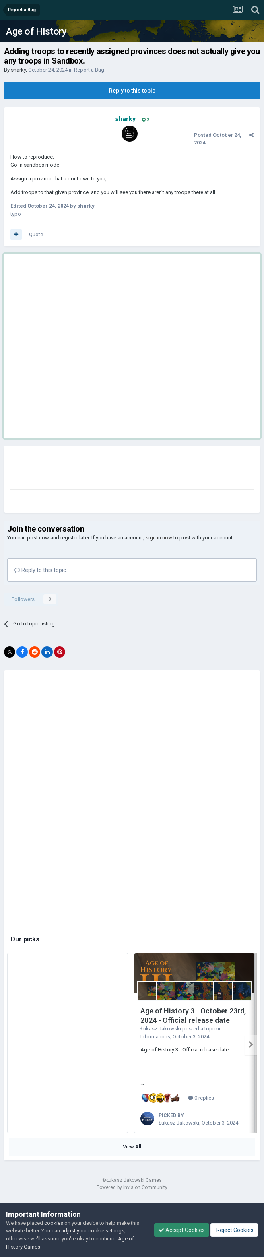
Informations (155, 1037)
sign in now (159, 538)
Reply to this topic (132, 90)
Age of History (36, 31)
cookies (53, 1223)
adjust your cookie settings (92, 1231)
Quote (36, 234)
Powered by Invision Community (132, 1187)
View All (132, 1146)
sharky (18, 70)
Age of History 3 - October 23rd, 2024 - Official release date (193, 1015)
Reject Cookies (234, 1230)
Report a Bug (89, 70)
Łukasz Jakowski (160, 1029)
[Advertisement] (75, 336)
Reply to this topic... (42, 570)
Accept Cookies (182, 1230)
